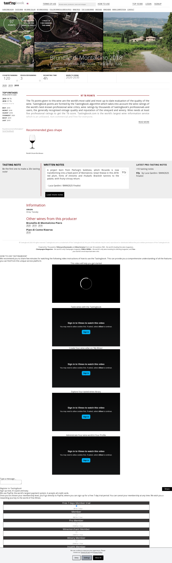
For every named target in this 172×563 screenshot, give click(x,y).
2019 (10, 85)
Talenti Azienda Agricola (72, 63)
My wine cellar (29, 9)
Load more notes (54, 194)
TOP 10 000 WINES (88, 9)
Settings (87, 558)
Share (167, 490)
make (23, 168)
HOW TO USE (104, 4)
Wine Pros (76, 9)
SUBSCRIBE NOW (8, 9)
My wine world (42, 9)
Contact (130, 9)
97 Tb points (88, 95)
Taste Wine (19, 9)
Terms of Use (85, 552)
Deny (76, 558)
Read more (144, 122)
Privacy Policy (97, 552)
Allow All (98, 558)
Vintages (98, 9)
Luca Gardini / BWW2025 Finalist (64, 185)
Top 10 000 (137, 4)
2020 (4, 85)
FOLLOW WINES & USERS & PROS (60, 9)
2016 (40, 225)
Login (148, 4)
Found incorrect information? (13, 130)
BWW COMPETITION (119, 9)
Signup (157, 4)
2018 (16, 85)
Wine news (107, 9)
